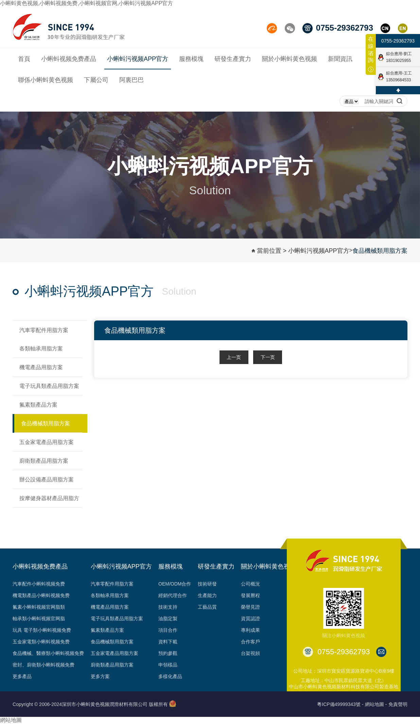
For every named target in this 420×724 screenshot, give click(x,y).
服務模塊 (170, 566)
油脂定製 (167, 618)
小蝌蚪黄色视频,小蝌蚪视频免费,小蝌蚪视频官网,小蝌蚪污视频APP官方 (86, 3)
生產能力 (207, 595)
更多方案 (100, 676)
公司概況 (250, 584)
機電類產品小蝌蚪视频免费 (41, 595)
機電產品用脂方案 (110, 607)
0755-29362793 (398, 41)
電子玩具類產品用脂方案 (117, 618)
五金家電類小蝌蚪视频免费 (41, 641)
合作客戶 (250, 641)
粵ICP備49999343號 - (340, 704)
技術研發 (207, 584)
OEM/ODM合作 (174, 584)
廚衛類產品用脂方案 (112, 665)
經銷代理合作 (172, 595)
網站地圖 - (376, 704)
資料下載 (167, 641)
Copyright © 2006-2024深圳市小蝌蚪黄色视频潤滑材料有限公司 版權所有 (90, 704)
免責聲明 (397, 704)
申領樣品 (167, 665)
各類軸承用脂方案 (110, 595)
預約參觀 (167, 653)
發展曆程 (250, 595)
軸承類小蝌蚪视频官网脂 (39, 618)
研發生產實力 (216, 566)
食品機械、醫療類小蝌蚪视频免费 (48, 653)
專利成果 (250, 630)
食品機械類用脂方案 (379, 250)
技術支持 (167, 607)
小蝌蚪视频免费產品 (40, 566)
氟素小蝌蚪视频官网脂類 (39, 607)
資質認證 (250, 618)
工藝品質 (207, 607)
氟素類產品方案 (107, 630)
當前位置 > (272, 250)
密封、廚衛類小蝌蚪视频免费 (43, 665)
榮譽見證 (250, 607)
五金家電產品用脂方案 (114, 653)
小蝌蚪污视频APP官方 (318, 250)
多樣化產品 (170, 676)
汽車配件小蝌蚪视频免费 (39, 584)
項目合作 (167, 630)
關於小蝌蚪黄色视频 (268, 566)
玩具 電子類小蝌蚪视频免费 (42, 630)
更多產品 (22, 676)
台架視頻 (250, 653)
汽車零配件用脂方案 (112, 584)
